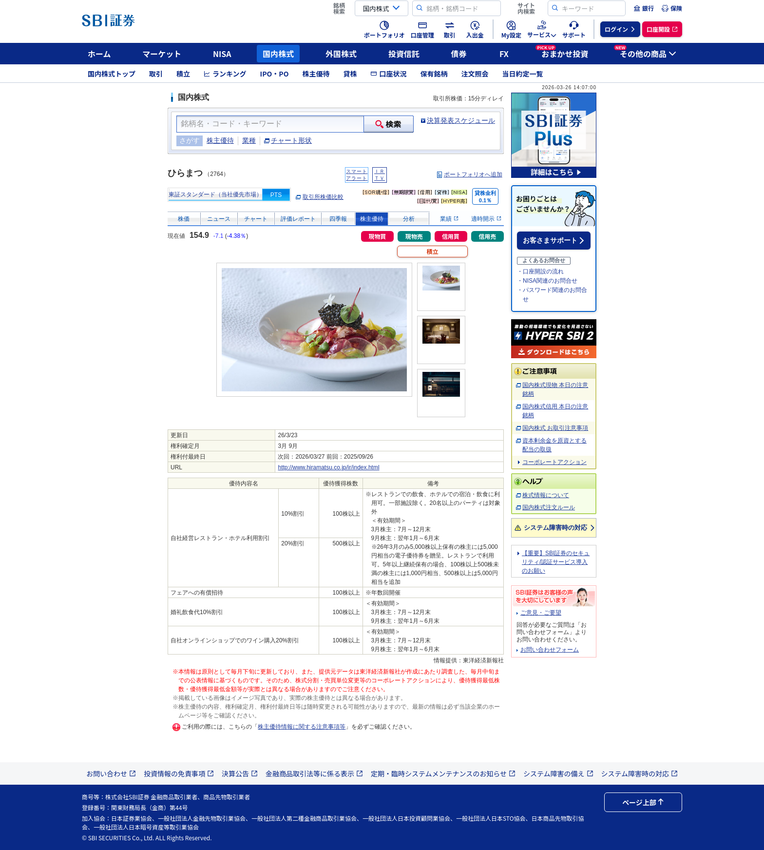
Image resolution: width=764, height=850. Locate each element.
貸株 (350, 73)
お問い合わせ (111, 773)
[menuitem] (643, 8)
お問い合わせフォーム (549, 649)
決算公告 (240, 773)
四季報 (338, 218)
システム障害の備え (558, 773)
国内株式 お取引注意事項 (555, 428)
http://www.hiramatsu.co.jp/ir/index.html (328, 467)
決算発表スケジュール (461, 120)
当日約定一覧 (522, 73)
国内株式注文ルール (548, 507)
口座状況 (388, 73)
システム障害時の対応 (555, 527)
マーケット (161, 53)
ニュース (218, 218)
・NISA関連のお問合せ (547, 280)
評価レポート (298, 218)
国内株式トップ (111, 73)
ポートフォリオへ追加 (473, 174)
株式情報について (545, 495)
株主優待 (315, 73)
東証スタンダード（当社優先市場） (215, 194)
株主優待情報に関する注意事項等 (301, 726)
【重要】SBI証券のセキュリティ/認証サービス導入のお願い (556, 562)
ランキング (225, 73)
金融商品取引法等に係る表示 (314, 773)
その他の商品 (645, 52)
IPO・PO (274, 73)
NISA (222, 53)
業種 (249, 140)
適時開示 (486, 218)
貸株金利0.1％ (485, 196)
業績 (449, 218)
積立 (183, 73)
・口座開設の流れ (540, 271)
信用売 (487, 236)
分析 (409, 218)
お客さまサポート (550, 240)
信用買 (450, 236)
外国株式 (341, 53)
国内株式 (278, 53)
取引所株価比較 (323, 196)
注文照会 (474, 73)
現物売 (414, 236)
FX (504, 53)
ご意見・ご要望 (540, 612)
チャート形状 (291, 140)
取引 (156, 73)
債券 (459, 53)
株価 (184, 218)
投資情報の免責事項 (179, 773)
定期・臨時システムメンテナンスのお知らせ (443, 773)
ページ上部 (643, 802)
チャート (255, 218)
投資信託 (404, 53)
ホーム (99, 53)
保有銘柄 (433, 73)
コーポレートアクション (554, 462)
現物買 (377, 236)
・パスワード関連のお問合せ (552, 295)
